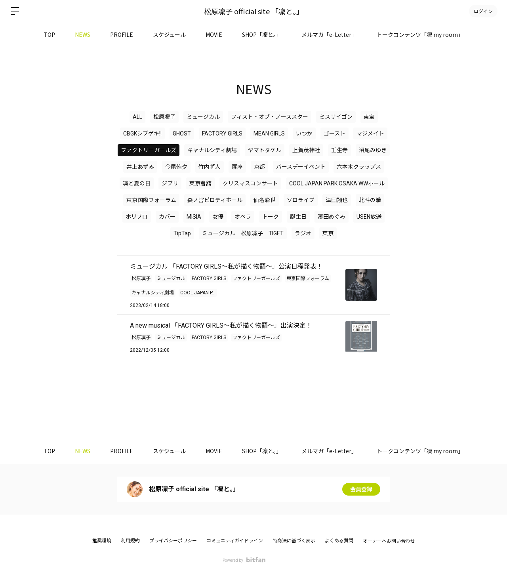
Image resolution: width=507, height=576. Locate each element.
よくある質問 (339, 541)
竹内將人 (209, 167)
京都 (259, 167)
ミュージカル (203, 117)
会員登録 (361, 489)
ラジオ (303, 233)
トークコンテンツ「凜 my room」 (420, 34)
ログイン (483, 11)
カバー (167, 217)
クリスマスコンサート (250, 183)
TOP (49, 34)
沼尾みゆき (373, 150)
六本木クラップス (359, 167)
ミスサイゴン (336, 117)
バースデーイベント (301, 167)
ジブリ (170, 183)
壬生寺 (339, 150)
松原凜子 (164, 117)
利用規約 (130, 541)
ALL (137, 117)
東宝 (369, 117)
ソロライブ (300, 200)
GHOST (182, 133)
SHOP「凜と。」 (262, 34)
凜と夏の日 (137, 183)
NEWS (82, 34)
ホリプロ (137, 217)
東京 (328, 233)
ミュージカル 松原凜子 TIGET (243, 233)
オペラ (242, 217)
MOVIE (214, 34)
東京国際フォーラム (151, 200)
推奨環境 (101, 541)
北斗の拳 (370, 200)
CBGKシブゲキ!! (142, 133)
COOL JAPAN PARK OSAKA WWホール (337, 183)
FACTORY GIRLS (222, 133)
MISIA (194, 217)
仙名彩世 (265, 200)
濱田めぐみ (331, 217)
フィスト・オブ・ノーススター (269, 117)
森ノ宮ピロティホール (214, 200)
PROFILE (121, 34)
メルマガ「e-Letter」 (329, 34)
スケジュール (169, 34)
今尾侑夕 (176, 167)
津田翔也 (337, 200)
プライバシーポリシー (173, 541)
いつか (304, 133)
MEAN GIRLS (269, 133)
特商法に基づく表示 (294, 541)
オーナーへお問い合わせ (389, 541)
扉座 (237, 167)
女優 (217, 217)
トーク (270, 217)
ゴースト (334, 133)
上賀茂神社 (306, 150)
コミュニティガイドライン (234, 541)
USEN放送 (368, 217)
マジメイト (370, 133)
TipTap (182, 233)
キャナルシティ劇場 (212, 150)
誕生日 (298, 217)
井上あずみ (140, 167)
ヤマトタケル (264, 150)
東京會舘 (200, 183)
